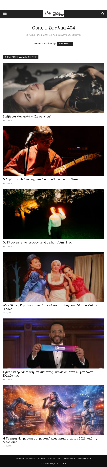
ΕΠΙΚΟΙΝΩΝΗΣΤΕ (84, 458)
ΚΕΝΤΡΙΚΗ (20, 458)
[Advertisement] (53, 5)
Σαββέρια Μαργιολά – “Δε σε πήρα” (27, 116)
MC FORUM (30, 458)
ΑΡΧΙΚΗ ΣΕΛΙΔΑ (65, 44)
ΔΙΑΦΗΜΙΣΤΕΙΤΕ (68, 458)
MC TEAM (41, 458)
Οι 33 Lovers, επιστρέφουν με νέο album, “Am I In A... (38, 242)
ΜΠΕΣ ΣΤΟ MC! (54, 458)
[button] (4, 14)
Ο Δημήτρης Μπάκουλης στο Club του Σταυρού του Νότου (41, 179)
